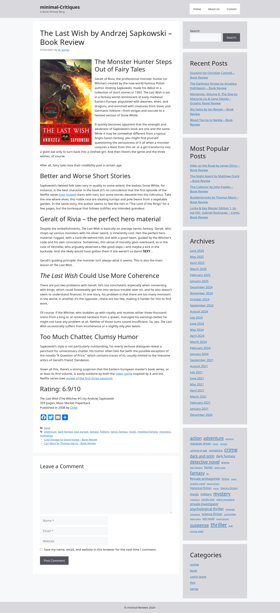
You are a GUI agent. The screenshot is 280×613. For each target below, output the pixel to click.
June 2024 (197, 324)
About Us (214, 9)
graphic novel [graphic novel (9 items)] (197, 483)
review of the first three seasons (88, 378)
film (193, 583)
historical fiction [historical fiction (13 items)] (200, 488)
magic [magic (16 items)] (194, 494)
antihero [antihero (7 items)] (229, 438)
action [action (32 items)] (196, 438)
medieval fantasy (148, 431)
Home (197, 9)
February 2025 (200, 275)
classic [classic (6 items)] (215, 444)
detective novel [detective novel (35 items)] (204, 462)
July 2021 (196, 372)
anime (194, 564)
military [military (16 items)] (206, 494)
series (194, 589)
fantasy (94, 431)
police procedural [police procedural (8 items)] (225, 499)
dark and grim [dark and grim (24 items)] (202, 455)
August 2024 (199, 311)
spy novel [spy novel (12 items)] (208, 518)
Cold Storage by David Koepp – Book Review (70, 439)
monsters (165, 431)
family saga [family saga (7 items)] (219, 467)
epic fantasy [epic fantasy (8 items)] (196, 467)
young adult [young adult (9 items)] (196, 531)
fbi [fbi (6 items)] (207, 474)
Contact (231, 9)
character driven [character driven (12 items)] (200, 443)
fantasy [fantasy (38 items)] (197, 473)
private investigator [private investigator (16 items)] (204, 504)
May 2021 (197, 384)
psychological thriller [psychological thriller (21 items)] (207, 508)
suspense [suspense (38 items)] (199, 525)
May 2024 (197, 330)
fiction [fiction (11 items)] (225, 479)
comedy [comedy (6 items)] (223, 444)
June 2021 (197, 378)
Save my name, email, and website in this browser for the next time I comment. (100, 549)
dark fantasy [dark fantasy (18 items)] (225, 456)
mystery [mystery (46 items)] (222, 494)
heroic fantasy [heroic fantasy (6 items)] (213, 484)
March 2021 (198, 396)
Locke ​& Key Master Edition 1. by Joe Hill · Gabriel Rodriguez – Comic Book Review (215, 212)
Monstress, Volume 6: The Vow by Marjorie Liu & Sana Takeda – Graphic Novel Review (214, 98)
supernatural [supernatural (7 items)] (222, 519)
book (47, 428)
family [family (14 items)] (208, 467)
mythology (46, 435)
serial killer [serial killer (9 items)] (230, 514)
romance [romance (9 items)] (195, 514)
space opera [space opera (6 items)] (195, 519)
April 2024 (197, 336)
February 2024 (200, 348)
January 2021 (199, 409)
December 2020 (201, 415)
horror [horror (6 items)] (216, 488)
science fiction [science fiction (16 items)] (212, 514)
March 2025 (198, 269)
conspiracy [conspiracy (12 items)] (216, 450)
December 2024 (201, 287)
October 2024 (199, 299)
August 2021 (199, 366)
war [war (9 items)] (231, 525)
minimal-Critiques (60, 7)
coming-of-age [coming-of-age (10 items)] (198, 450)
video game (124, 374)
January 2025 (199, 281)
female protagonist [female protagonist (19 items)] (205, 478)
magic (132, 431)
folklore (104, 431)
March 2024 (198, 342)
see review (67, 194)
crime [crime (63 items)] (231, 449)
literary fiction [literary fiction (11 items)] (229, 488)
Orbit (74, 408)
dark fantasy (65, 431)
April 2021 (197, 390)
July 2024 (196, 317)
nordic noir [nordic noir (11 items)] (208, 499)
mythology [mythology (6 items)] (194, 499)
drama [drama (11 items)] (225, 462)
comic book (198, 577)
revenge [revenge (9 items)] (230, 509)
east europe (81, 431)
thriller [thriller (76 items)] (219, 524)
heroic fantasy (119, 431)
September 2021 (201, 360)
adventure (50, 431)
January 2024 (199, 354)
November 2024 (201, 293)
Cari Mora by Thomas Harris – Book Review (70, 443)
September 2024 (201, 305)
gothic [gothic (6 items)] (234, 479)
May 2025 (197, 257)
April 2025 (197, 263)
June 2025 (197, 251)
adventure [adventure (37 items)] (213, 438)
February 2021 (200, 403)
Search (195, 31)
